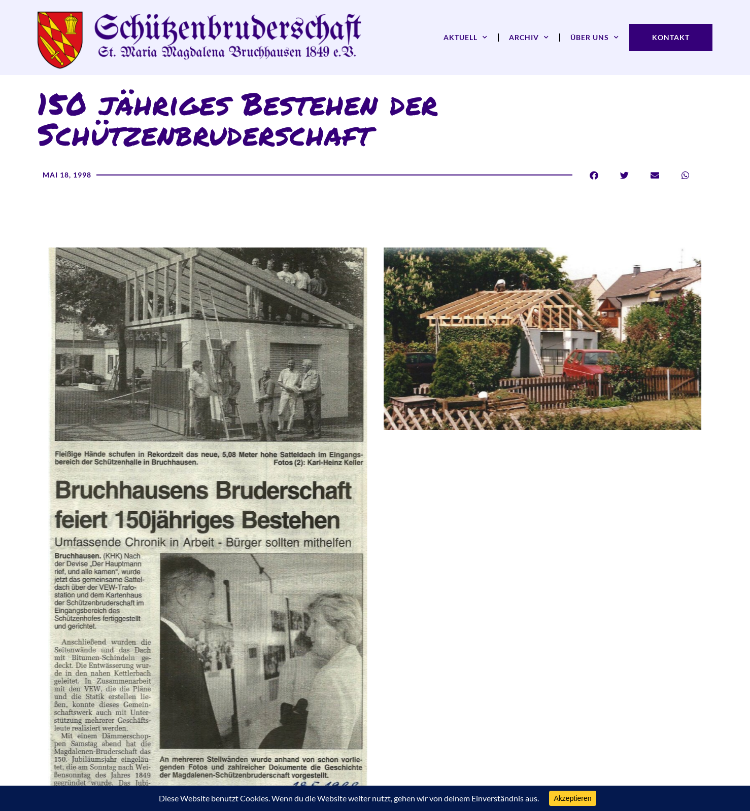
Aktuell (466, 37)
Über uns (594, 37)
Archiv (529, 37)
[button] (594, 175)
